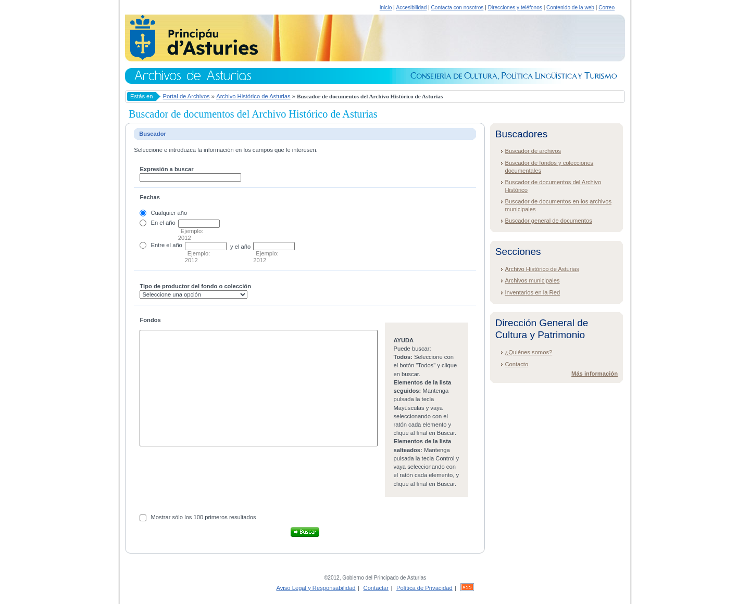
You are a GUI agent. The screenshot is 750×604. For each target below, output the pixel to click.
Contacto (516, 364)
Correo (606, 7)
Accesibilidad (411, 7)
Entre (158, 245)
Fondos (150, 320)
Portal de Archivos (186, 96)
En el (158, 223)
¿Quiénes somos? (528, 352)
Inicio (386, 7)
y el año (240, 246)
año (171, 223)
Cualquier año (169, 213)
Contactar (376, 588)
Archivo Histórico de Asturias (253, 96)
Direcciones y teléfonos (515, 7)
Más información (594, 373)
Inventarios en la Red (532, 292)
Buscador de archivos (533, 151)
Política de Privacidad (424, 588)
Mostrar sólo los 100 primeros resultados (203, 517)
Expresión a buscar (166, 169)
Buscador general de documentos (548, 220)
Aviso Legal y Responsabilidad (315, 588)
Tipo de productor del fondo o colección (195, 286)
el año (174, 245)
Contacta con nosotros (457, 7)
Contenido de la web (570, 7)
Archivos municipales (532, 280)
